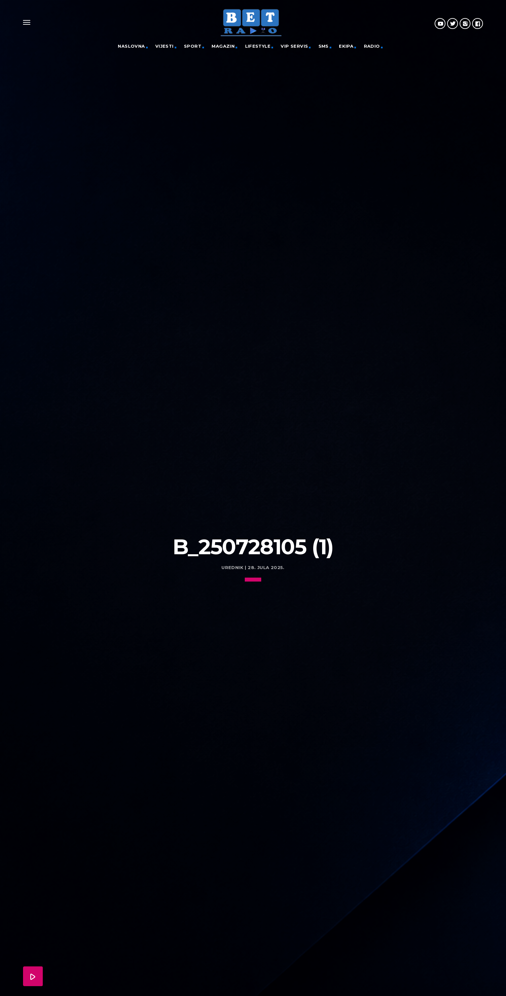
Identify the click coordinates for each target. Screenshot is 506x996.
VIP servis (294, 46)
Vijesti (164, 46)
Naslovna (131, 46)
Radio (372, 46)
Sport (192, 46)
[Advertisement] (253, 480)
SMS (323, 46)
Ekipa (346, 46)
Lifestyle (258, 46)
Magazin (223, 46)
